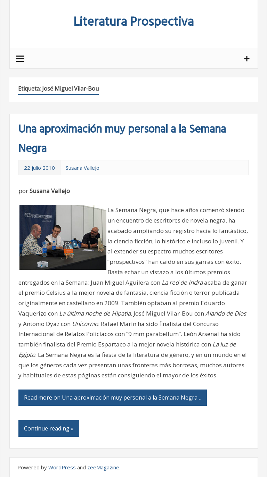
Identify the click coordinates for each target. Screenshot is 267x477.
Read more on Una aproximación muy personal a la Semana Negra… (112, 397)
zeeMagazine (103, 467)
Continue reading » (49, 428)
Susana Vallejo (82, 167)
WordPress (62, 467)
